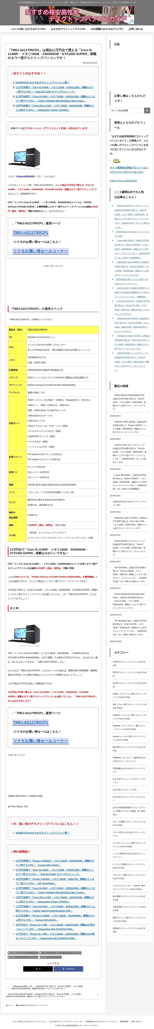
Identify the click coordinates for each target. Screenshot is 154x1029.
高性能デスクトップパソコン (50, 957)
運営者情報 (124, 1022)
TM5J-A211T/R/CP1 (30, 232)
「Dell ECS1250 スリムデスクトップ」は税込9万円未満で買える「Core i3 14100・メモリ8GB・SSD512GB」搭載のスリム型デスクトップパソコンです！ (130, 548)
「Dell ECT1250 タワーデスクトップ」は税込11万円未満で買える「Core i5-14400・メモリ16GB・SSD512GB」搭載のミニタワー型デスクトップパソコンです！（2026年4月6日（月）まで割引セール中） (129, 453)
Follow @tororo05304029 (123, 180)
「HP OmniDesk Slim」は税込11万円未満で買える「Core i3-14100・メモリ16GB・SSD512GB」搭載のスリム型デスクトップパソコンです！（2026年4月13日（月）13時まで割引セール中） (130, 628)
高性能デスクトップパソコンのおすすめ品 (23, 957)
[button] (147, 110)
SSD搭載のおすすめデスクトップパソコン (23, 953)
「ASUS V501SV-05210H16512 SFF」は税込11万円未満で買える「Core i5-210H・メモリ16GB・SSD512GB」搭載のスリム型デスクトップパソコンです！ (129, 402)
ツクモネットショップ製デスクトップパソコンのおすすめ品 (60, 953)
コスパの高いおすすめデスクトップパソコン (30, 1022)
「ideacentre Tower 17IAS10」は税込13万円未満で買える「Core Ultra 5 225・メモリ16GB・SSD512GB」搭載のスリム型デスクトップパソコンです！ (130, 523)
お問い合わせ (136, 1022)
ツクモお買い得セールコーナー (40, 251)
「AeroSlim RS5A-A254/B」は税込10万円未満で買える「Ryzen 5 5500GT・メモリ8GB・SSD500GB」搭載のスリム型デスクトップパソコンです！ (130, 427)
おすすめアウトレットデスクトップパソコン (66, 1022)
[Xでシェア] (38, 969)
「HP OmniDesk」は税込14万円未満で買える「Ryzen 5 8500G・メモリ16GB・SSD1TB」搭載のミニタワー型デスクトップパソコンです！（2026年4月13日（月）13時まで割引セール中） (130, 574)
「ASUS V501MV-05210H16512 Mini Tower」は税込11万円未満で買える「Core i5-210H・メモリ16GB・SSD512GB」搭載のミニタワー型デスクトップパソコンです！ (129, 601)
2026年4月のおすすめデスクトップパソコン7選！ (42, 82)
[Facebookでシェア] (68, 969)
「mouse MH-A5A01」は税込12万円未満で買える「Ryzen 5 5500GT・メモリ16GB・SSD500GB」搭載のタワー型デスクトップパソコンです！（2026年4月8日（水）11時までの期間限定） (130, 482)
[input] (130, 110)
